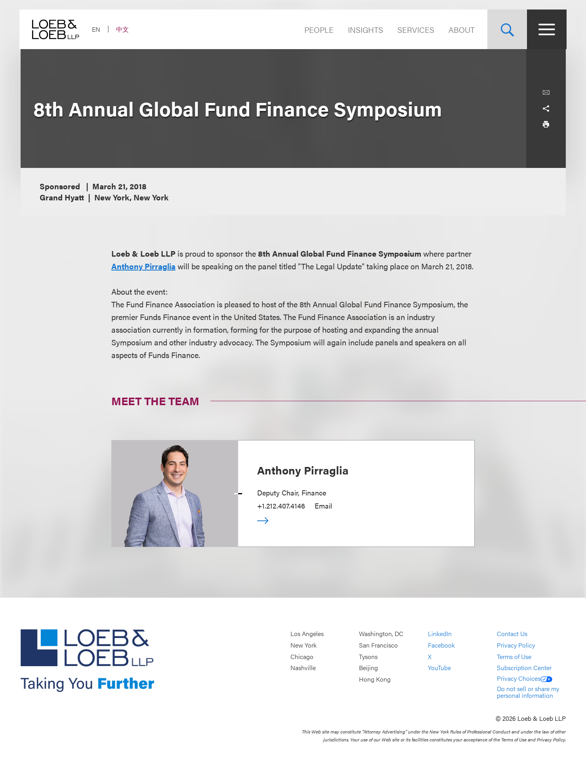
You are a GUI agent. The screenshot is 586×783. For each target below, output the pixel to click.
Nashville (303, 667)
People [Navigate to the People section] (318, 29)
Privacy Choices (524, 678)
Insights (364, 29)
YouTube (439, 667)
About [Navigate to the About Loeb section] (461, 29)
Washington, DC (381, 633)
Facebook (441, 645)
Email (323, 506)
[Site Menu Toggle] (546, 29)
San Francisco (378, 645)
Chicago (301, 656)
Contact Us (512, 633)
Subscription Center (524, 667)
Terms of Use (514, 656)
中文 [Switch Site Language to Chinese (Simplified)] (123, 29)
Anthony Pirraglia (143, 266)
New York (303, 645)
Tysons (368, 656)
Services (415, 29)
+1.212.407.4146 (281, 506)
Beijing (368, 667)
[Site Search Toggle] (506, 29)
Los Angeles (307, 633)
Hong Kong (375, 679)
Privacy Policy (516, 645)
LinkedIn (440, 633)
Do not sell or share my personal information (528, 692)
